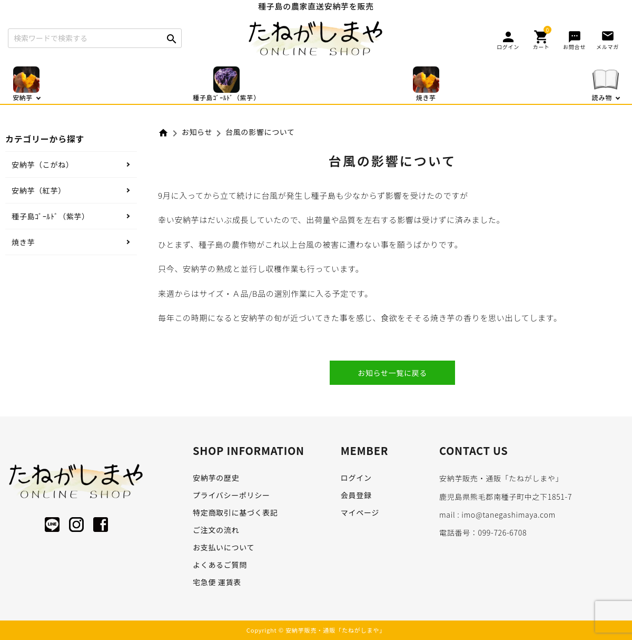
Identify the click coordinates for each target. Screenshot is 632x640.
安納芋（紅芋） (39, 190)
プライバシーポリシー (231, 495)
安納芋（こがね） (43, 164)
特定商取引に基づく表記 (235, 512)
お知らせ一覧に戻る (392, 372)
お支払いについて (223, 547)
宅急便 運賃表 (217, 582)
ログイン (356, 477)
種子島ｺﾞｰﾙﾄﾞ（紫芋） (51, 216)
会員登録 (356, 495)
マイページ (360, 512)
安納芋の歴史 (216, 477)
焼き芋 (23, 242)
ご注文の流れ (216, 530)
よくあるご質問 (220, 564)
